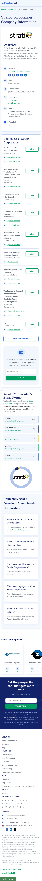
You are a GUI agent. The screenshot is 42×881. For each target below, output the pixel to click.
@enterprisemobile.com (16, 311)
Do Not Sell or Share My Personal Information (19, 786)
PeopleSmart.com (16, 720)
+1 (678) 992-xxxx (14, 161)
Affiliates (5, 744)
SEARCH (21, 378)
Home (3, 9)
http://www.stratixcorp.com (18, 71)
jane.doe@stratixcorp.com (14, 421)
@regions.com (13, 262)
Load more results (21, 338)
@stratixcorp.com (14, 157)
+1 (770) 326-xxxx (14, 103)
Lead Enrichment (8, 758)
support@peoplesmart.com (14, 815)
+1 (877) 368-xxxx (14, 315)
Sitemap (5, 793)
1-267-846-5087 (9, 818)
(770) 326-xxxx (13, 100)
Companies (12, 9)
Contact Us (6, 779)
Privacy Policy (13, 717)
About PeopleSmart (9, 740)
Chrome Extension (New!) (11, 772)
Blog (3, 747)
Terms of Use (6, 869)
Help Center (6, 782)
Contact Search (7, 754)
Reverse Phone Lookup (10, 765)
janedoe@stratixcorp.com (14, 458)
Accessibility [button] (8, 873)
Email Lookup (7, 768)
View (32, 149)
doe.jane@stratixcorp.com (14, 449)
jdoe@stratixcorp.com (13, 430)
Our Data (5, 761)
